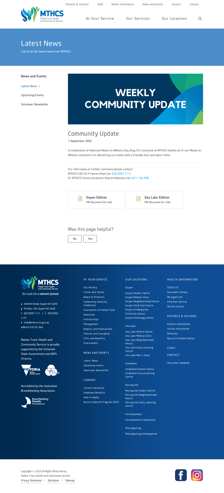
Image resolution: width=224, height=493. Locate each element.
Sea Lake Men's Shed (137, 355)
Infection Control (177, 301)
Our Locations (136, 279)
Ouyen (129, 287)
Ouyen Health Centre (137, 293)
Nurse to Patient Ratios (181, 338)
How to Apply (91, 397)
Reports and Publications (98, 328)
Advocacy (172, 333)
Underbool (131, 363)
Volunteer (89, 314)
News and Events (33, 76)
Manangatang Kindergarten (141, 433)
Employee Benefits (94, 392)
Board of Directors (94, 297)
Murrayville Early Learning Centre (140, 404)
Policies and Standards (97, 333)
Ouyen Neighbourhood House (142, 301)
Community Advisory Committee (95, 303)
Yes (90, 239)
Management (91, 324)
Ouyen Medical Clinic (137, 297)
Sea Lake (130, 326)
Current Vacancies (94, 387)
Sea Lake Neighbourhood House (139, 341)
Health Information (182, 279)
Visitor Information (178, 328)
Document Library (177, 292)
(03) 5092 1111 (121, 174)
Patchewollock (133, 414)
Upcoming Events (32, 95)
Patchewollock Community (140, 419)
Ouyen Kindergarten (137, 309)
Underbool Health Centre (139, 369)
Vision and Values (94, 292)
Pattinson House (135, 313)
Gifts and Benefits (94, 338)
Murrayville (131, 385)
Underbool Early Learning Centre (139, 375)
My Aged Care (175, 297)
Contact (173, 354)
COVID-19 (172, 287)
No (75, 239)
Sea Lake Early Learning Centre (139, 349)
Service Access (175, 306)
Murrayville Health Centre (140, 390)
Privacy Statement (31, 480)
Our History (90, 287)
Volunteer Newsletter (34, 104)
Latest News (29, 86)
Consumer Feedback (178, 362)
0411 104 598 (140, 178)
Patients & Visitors (182, 316)
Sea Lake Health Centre (139, 331)
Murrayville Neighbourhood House (140, 396)
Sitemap (70, 480)
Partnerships (91, 319)
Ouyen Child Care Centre (139, 305)
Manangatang (133, 428)
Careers (90, 380)
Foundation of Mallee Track (99, 309)
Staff (171, 348)
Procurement (91, 343)
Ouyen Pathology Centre (139, 317)
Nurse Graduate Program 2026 (101, 402)
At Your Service (95, 279)
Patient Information (178, 324)
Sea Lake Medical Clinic (138, 335)
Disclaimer (53, 480)
